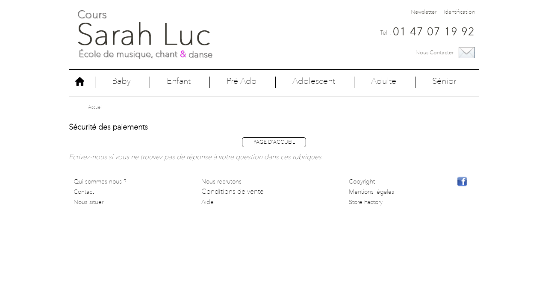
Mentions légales (371, 192)
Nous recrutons (221, 182)
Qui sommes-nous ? (100, 182)
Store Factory (366, 202)
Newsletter (423, 12)
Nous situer (88, 202)
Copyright (362, 182)
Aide (207, 202)
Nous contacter (434, 53)
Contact (84, 192)
